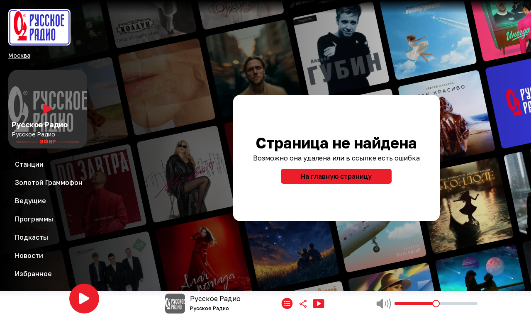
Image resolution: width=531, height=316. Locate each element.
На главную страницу (336, 176)
